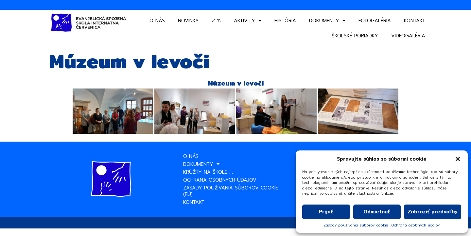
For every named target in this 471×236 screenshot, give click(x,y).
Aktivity (247, 21)
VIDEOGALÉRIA (408, 35)
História (285, 20)
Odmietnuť (376, 211)
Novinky (188, 20)
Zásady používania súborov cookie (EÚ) (230, 191)
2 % (216, 20)
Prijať (326, 211)
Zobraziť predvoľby (433, 211)
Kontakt (414, 20)
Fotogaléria (374, 20)
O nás (157, 20)
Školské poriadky (355, 35)
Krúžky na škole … (208, 172)
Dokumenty (327, 21)
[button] (458, 159)
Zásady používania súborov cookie (355, 225)
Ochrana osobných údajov (416, 225)
